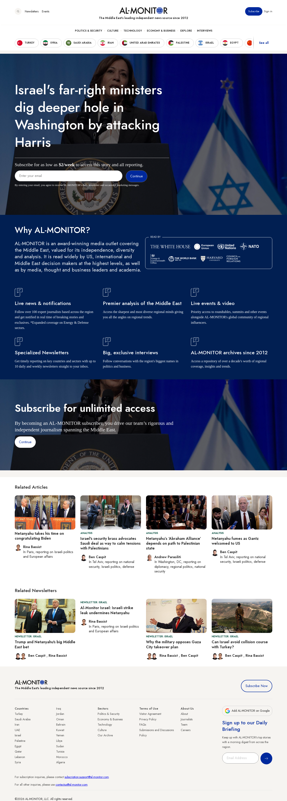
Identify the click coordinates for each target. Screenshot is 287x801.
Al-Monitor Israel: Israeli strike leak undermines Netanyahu (106, 610)
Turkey (19, 714)
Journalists (187, 719)
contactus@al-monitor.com (72, 784)
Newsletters (32, 12)
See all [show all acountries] (264, 44)
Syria (18, 762)
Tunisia (60, 751)
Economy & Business (161, 32)
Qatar (18, 751)
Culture (112, 32)
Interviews (204, 32)
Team (184, 724)
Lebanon (20, 757)
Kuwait (60, 730)
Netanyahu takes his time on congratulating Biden (39, 536)
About (184, 714)
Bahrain (60, 724)
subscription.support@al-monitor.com (87, 777)
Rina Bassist (58, 655)
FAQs (142, 724)
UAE (17, 730)
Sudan (60, 746)
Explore (186, 32)
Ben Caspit (37, 655)
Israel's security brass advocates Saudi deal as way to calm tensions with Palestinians (110, 543)
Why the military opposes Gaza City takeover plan (173, 644)
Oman (60, 719)
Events (45, 12)
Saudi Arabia (23, 719)
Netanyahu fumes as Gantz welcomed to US (235, 541)
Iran (17, 724)
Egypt (18, 746)
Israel (18, 735)
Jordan (60, 714)
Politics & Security (88, 32)
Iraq (58, 708)
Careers (185, 730)
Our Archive (105, 735)
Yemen (60, 735)
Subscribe (253, 12)
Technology (133, 32)
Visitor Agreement (150, 714)
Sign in (268, 12)
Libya (59, 741)
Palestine (20, 741)
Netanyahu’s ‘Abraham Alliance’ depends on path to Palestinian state (173, 543)
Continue (25, 442)
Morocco (62, 757)
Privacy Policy (147, 719)
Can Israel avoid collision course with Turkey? (240, 644)
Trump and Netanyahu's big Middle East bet (45, 644)
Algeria (60, 762)
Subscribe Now (257, 685)
